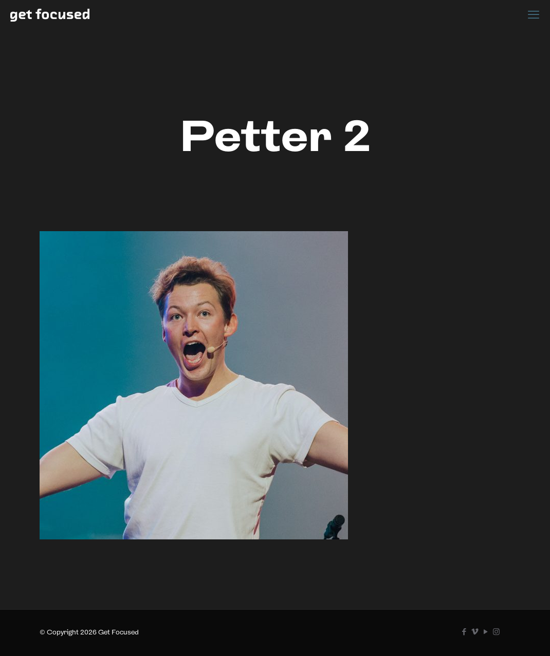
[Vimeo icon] (475, 631)
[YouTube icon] (485, 631)
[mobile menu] (533, 14)
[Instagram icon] (496, 631)
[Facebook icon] (464, 631)
